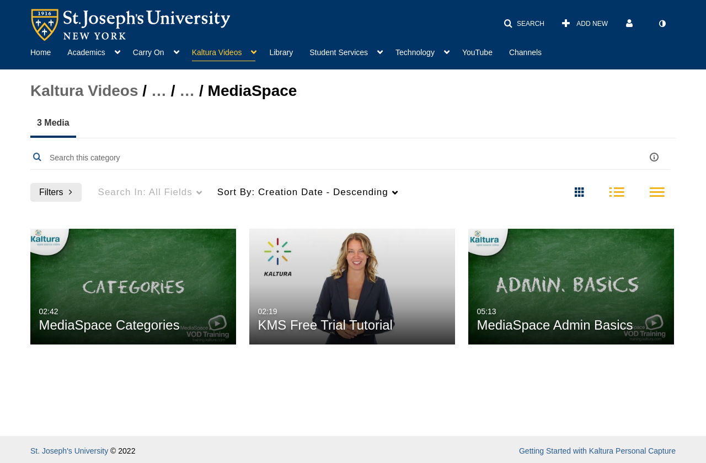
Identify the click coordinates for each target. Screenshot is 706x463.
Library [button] (281, 52)
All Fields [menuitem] (145, 192)
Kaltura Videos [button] (217, 52)
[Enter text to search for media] (316, 157)
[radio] (579, 192)
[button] (524, 24)
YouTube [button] (477, 52)
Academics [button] (86, 52)
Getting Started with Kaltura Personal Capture (597, 450)
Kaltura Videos (84, 90)
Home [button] (40, 52)
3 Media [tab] (53, 122)
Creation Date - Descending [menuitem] (302, 192)
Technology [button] (415, 52)
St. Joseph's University (69, 450)
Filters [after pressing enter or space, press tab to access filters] (55, 192)
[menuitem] (48, 51)
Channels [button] (525, 52)
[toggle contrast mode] (662, 24)
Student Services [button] (338, 52)
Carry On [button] (148, 52)
